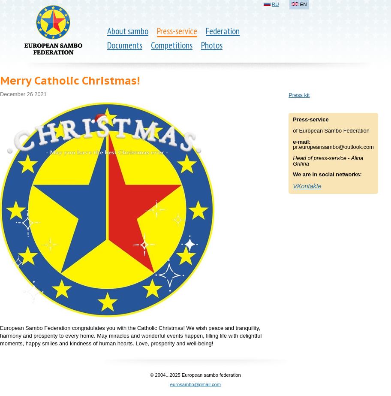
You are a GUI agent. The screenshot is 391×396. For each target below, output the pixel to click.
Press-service (177, 31)
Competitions (171, 45)
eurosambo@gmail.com (195, 384)
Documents (124, 45)
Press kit (299, 95)
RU (275, 4)
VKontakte (307, 186)
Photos (212, 45)
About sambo (127, 31)
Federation (223, 31)
